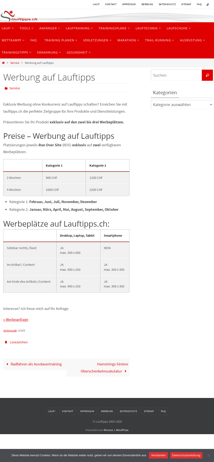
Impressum (129, 4)
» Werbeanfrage (15, 319)
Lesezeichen (19, 342)
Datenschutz (167, 4)
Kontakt (110, 4)
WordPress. (122, 430)
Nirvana (108, 430)
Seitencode (10, 330)
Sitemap (186, 4)
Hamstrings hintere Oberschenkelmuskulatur (104, 367)
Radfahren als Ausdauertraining (33, 364)
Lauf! (96, 4)
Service (14, 63)
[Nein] (209, 455)
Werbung (147, 4)
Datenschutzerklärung (186, 455)
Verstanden (158, 455)
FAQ (199, 4)
